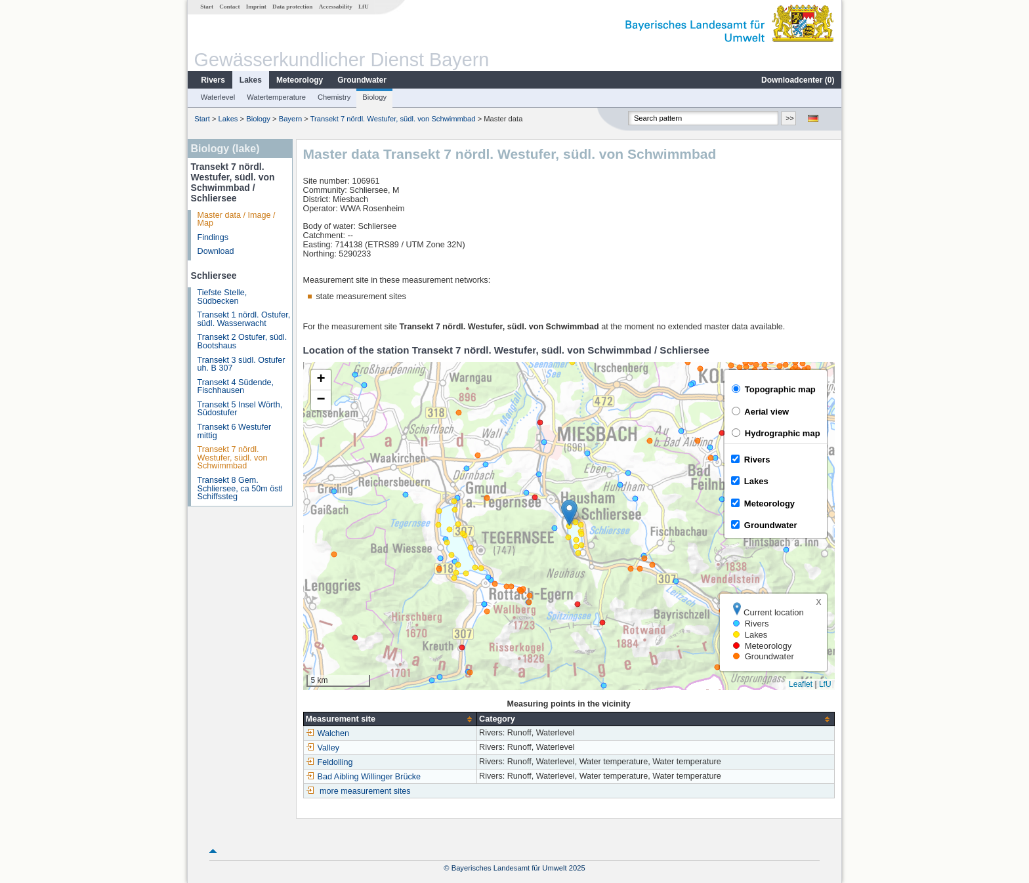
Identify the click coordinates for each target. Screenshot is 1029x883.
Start (206, 6)
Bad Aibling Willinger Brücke (363, 776)
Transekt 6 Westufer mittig (235, 431)
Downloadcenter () (797, 80)
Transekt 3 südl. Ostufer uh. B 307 (241, 364)
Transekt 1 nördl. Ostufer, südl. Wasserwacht (244, 319)
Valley (322, 747)
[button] (569, 512)
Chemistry (334, 97)
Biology (374, 97)
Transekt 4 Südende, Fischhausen (236, 387)
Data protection (292, 6)
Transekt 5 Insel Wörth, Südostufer (240, 409)
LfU (363, 6)
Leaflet (800, 684)
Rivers (213, 80)
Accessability (335, 6)
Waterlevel (218, 97)
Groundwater (362, 80)
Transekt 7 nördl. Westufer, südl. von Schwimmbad (394, 119)
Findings (213, 237)
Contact (229, 6)
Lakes (251, 80)
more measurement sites (365, 791)
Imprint (256, 6)
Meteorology (299, 80)
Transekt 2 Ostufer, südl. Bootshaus (242, 341)
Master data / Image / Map (237, 219)
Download (216, 251)
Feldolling (329, 762)
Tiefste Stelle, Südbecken (222, 297)
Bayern (290, 119)
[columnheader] (390, 719)
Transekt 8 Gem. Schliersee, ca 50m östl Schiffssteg (240, 488)
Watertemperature (276, 97)
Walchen (328, 733)
